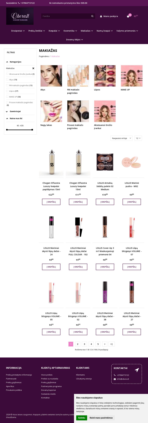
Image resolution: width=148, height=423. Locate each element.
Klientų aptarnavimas (55, 367)
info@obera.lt (121, 379)
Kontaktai (45, 397)
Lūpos (13, 91)
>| (111, 344)
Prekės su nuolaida (49, 378)
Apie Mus (10, 386)
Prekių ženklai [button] (35, 30)
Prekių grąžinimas (14, 382)
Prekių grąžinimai (48, 382)
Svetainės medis (48, 394)
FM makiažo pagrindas (20, 85)
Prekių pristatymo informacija (19, 374)
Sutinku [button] (81, 418)
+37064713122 (26, 3)
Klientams (82, 367)
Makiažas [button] (85, 30)
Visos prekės (46, 374)
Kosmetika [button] (69, 30)
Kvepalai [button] (53, 30)
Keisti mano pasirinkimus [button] (101, 418)
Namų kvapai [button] (103, 30)
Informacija (14, 367)
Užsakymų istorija (84, 378)
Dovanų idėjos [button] (73, 39)
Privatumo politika (14, 390)
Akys (13, 79)
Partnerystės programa (51, 386)
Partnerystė (11, 378)
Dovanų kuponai (48, 390)
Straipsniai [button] (16, 30)
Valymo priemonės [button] (125, 30)
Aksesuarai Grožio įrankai (21, 74)
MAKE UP (15, 96)
